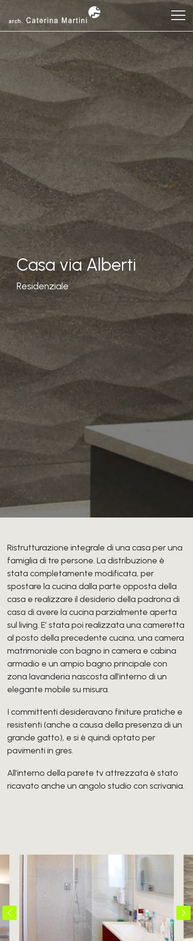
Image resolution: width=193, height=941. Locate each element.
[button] (9, 913)
